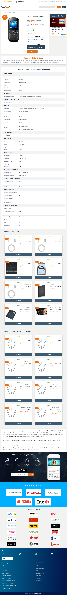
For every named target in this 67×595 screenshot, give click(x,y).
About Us (3, 565)
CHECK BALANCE (41, 1)
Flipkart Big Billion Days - (7, 583)
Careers (37, 570)
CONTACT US (55, 1)
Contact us (39, 578)
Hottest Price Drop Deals (40, 573)
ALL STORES (19, 7)
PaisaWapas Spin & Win (6, 588)
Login (63, 7)
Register (59, 7)
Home (37, 565)
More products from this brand (17, 331)
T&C (29, 41)
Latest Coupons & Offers (40, 568)
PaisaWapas (30, 593)
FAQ (3, 568)
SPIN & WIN (19, 1)
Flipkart (29, 22)
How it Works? (4, 570)
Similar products (11, 231)
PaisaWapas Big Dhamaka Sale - (8, 580)
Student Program (39, 575)
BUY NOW (32, 51)
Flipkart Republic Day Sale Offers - (9, 585)
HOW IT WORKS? (48, 1)
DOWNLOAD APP (62, 1)
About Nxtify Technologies (6, 575)
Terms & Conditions (5, 573)
